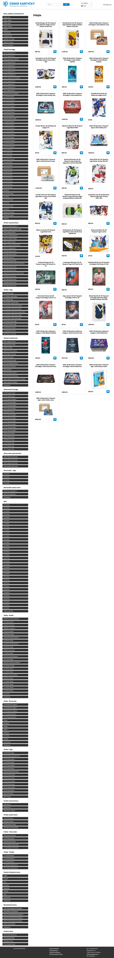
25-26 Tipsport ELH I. (9, 56)
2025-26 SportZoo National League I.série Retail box (98, 332)
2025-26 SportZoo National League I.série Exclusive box (72, 332)
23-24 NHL (7, 505)
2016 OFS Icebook (9, 357)
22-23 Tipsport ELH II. (9, 81)
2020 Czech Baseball (9, 924)
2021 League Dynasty (9, 341)
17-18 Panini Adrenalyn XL (11, 865)
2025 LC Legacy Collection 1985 (12, 229)
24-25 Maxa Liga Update (10, 296)
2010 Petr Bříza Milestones (11, 376)
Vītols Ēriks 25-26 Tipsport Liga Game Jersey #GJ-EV (99, 160)
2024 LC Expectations (10, 248)
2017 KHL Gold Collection (11, 656)
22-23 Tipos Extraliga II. (10, 414)
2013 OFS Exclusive (9, 146)
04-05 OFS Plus (8, 181)
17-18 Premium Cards (9, 330)
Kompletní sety (8, 36)
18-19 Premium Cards (10, 327)
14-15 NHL (7, 533)
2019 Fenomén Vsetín (9, 344)
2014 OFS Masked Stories (11, 363)
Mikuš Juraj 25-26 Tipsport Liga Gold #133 (45, 231)
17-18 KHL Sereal (8, 653)
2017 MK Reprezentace (10, 279)
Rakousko (6, 732)
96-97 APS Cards (8, 793)
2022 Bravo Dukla (8, 821)
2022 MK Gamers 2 (9, 257)
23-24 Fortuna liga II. (9, 765)
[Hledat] (66, 4)
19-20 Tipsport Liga (9, 436)
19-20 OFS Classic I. (9, 109)
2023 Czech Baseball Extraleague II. (13, 914)
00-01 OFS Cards (8, 199)
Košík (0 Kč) (108, 4)
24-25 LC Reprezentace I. (11, 235)
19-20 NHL (7, 517)
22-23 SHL (7, 480)
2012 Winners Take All (10, 366)
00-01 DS (6, 203)
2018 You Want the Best (10, 118)
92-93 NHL (7, 601)
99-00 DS (6, 209)
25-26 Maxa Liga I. (9, 293)
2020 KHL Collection (9, 628)
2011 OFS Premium (9, 159)
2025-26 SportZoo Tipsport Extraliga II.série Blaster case (99, 24)
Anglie (5, 875)
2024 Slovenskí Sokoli (10, 835)
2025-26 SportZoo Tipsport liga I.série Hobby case (45, 399)
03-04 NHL (7, 567)
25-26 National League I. (10, 707)
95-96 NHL (7, 592)
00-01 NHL (7, 576)
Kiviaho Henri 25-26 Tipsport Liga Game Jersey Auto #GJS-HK (45, 196)
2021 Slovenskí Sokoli (10, 841)
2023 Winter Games (9, 411)
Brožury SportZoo (8, 45)
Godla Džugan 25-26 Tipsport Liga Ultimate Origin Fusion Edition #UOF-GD (45, 24)
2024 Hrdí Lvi (7, 807)
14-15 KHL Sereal (8, 672)
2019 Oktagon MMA (9, 938)
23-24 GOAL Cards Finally (11, 302)
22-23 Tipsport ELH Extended (12, 78)
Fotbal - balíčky (8, 26)
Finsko (5, 720)
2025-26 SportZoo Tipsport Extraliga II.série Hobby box (45, 94)
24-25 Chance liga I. (9, 762)
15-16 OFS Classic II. (9, 134)
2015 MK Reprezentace (10, 285)
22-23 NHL (7, 508)
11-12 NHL (7, 542)
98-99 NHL (7, 583)
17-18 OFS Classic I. (9, 124)
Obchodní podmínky (54, 952)
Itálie (5, 882)
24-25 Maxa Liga (8, 299)
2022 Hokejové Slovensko (11, 466)
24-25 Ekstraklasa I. (9, 855)
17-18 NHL (6, 523)
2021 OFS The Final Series (11, 93)
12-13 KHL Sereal (8, 684)
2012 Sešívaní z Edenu (10, 824)
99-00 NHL (7, 580)
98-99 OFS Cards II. (9, 212)
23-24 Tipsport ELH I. (9, 71)
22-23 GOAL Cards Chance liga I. (13, 318)
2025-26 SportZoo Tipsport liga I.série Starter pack (98, 365)
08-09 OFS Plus (8, 168)
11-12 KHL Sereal (8, 690)
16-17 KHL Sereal (8, 659)
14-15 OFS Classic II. (9, 140)
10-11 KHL (6, 693)
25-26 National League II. (10, 704)
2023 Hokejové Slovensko (11, 463)
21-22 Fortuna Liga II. (9, 781)
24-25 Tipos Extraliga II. (10, 399)
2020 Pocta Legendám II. (10, 491)
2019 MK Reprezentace (10, 270)
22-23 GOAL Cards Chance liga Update (14, 312)
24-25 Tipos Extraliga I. (10, 402)
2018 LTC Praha (8, 347)
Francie (6, 878)
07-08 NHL (7, 555)
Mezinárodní (7, 742)
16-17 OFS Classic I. (9, 131)
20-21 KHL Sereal (8, 631)
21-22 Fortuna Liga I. (9, 784)
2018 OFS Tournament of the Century (14, 273)
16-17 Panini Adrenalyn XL (11, 868)
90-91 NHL (7, 608)
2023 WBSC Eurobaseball (11, 911)
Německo (6, 723)
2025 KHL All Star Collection (11, 618)
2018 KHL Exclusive (9, 650)
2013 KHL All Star (8, 678)
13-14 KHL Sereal (8, 681)
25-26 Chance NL (8, 818)
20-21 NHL (7, 514)
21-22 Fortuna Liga (9, 838)
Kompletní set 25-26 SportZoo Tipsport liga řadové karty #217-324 (98, 196)
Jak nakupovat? (53, 950)
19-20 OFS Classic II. (9, 106)
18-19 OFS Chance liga (10, 324)
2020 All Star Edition (9, 433)
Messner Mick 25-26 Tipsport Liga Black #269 (72, 126)
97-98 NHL (7, 586)
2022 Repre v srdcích (9, 810)
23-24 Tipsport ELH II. (10, 68)
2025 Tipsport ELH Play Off (11, 59)
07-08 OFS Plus (8, 171)
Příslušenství (7, 32)
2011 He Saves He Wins (10, 372)
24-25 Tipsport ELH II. (10, 62)
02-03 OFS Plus (8, 187)
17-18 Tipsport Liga (9, 446)
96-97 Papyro (7, 796)
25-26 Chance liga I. (9, 753)
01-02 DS (6, 196)
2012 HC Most (7, 369)
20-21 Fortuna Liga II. (9, 787)
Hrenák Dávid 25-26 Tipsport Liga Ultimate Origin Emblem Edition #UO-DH (72, 24)
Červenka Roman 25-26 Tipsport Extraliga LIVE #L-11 (46, 296)
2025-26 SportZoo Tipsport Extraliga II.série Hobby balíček (72, 60)
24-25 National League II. (10, 710)
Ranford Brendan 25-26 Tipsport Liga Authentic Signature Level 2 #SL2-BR (72, 161)
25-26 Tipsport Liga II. (9, 393)
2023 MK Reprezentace (10, 251)
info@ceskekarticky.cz (93, 954)
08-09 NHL (7, 551)
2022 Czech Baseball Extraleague (13, 921)
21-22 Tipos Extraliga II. (10, 421)
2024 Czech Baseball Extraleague (13, 908)
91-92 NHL (7, 605)
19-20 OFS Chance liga (10, 321)
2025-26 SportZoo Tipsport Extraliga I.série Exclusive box (45, 365)
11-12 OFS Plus (8, 156)
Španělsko (6, 888)
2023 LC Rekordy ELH (10, 74)
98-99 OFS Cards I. (9, 215)
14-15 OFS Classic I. (9, 143)
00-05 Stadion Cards (9, 944)
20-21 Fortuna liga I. (9, 790)
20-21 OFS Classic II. (9, 99)
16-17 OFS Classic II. (9, 128)
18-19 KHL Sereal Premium (11, 643)
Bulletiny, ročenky (8, 42)
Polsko (5, 729)
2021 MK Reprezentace (10, 260)
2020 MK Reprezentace (10, 266)
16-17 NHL (7, 526)
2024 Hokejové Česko (9, 241)
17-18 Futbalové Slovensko (11, 847)
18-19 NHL (7, 520)
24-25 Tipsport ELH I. (9, 65)
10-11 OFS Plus (8, 162)
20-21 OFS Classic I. (9, 103)
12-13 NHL (7, 539)
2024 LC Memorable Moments (12, 245)
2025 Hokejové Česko (9, 232)
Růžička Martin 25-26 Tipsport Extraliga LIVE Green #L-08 (98, 263)
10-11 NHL (7, 545)
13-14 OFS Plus (8, 149)
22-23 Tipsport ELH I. (9, 84)
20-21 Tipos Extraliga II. (10, 427)
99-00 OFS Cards (8, 206)
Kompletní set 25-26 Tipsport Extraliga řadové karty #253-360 (46, 60)
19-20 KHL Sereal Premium (11, 637)
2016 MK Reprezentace (10, 282)
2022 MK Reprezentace (10, 254)
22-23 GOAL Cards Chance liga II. (13, 315)
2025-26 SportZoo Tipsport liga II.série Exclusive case (45, 160)
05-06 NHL (7, 561)
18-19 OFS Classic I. (9, 115)
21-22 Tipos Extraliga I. (10, 424)
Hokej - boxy (7, 17)
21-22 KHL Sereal (8, 622)
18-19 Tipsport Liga (9, 443)
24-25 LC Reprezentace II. (11, 226)
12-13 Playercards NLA (10, 717)
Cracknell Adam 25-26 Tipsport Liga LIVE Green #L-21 (46, 264)
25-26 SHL (7, 474)
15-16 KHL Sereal (8, 668)
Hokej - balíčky (7, 20)
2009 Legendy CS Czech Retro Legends (14, 379)
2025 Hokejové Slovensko (11, 457)
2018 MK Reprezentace (10, 276)
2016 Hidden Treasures (10, 354)
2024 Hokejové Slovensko (11, 460)
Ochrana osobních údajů (56, 954)
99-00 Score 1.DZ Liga (10, 333)
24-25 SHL (7, 477)
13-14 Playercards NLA (10, 714)
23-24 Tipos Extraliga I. (10, 408)
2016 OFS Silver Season (10, 351)
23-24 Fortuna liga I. (9, 768)
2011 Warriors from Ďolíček (11, 827)
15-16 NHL (7, 530)
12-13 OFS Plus (8, 153)
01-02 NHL (7, 573)
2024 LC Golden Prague (10, 238)
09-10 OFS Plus (8, 165)
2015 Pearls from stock (10, 360)
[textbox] (86, 3)
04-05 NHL (7, 564)
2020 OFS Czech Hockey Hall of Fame (14, 263)
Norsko (6, 726)
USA (5, 894)
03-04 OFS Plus (8, 184)
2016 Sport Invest (8, 941)
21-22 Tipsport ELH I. (9, 90)
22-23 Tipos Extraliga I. (10, 418)
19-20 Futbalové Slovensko (11, 844)
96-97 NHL (7, 589)
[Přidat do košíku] (54, 51)
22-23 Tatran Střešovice (10, 934)
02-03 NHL (7, 570)
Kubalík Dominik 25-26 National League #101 (99, 94)
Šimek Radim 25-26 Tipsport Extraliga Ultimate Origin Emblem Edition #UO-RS (99, 297)
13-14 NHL (7, 536)
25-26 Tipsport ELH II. (10, 53)
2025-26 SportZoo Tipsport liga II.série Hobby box (98, 126)
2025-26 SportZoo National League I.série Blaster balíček (45, 332)
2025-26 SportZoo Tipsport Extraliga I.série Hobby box (72, 365)
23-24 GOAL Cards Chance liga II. (13, 305)
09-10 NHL (7, 548)
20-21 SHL (7, 483)
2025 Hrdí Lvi (7, 804)
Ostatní (6, 29)
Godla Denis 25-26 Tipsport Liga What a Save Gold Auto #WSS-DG (72, 231)
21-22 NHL (7, 511)
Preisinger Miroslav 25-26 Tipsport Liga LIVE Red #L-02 (72, 263)
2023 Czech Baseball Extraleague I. (13, 917)
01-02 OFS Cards (8, 193)
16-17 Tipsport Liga (9, 449)
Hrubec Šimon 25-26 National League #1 (46, 126)
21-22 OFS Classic (9, 96)
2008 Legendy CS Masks (10, 382)
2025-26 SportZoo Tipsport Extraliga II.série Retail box (72, 94)
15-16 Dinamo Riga (9, 665)
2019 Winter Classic (9, 439)
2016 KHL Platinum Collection (12, 662)
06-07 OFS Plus (8, 174)
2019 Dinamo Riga (9, 634)
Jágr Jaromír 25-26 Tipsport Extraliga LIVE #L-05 (72, 296)
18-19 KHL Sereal (8, 647)
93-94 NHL (7, 598)
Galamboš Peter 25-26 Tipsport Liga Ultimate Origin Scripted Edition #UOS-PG (72, 196)
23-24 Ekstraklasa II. (9, 858)
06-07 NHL (7, 558)
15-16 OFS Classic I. (9, 137)
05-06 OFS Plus (8, 178)
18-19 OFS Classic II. (9, 112)
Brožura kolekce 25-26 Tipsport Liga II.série (99, 231)
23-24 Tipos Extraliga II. (10, 405)
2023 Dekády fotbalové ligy (11, 771)
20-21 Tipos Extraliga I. (10, 430)
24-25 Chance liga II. (9, 759)
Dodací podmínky (54, 948)
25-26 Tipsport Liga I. (9, 396)
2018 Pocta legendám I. (10, 494)
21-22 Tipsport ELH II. (9, 87)
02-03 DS (6, 190)
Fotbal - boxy (7, 23)
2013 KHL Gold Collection (11, 675)
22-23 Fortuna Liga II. (9, 774)
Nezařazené (7, 385)
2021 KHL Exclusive (9, 625)
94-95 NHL (7, 595)
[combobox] (86, 3)
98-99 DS (6, 218)
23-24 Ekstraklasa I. (9, 861)
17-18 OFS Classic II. (9, 121)
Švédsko (6, 739)
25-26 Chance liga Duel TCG (11, 756)
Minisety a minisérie (9, 39)
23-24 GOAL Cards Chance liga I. (13, 309)
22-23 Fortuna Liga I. (9, 778)
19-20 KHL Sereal (8, 640)
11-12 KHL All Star (9, 687)
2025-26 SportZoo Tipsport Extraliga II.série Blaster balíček (98, 60)
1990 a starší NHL (8, 611)
